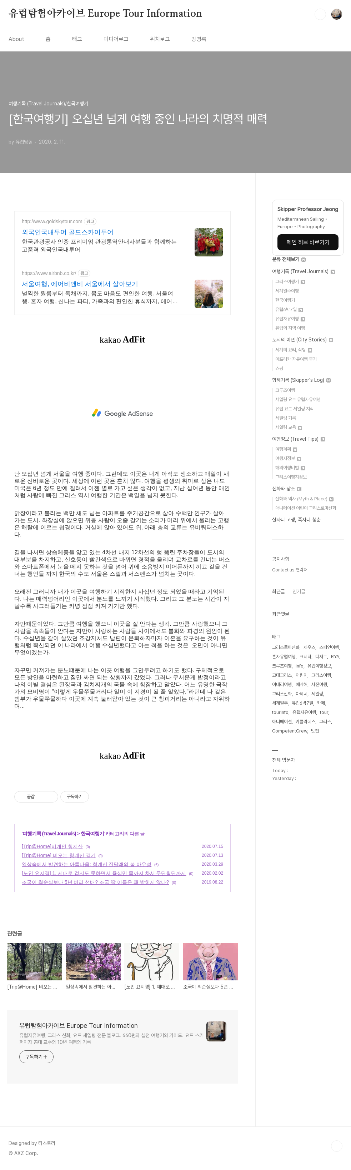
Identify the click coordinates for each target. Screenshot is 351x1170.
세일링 (317, 693)
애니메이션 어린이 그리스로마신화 (305, 508)
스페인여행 (329, 647)
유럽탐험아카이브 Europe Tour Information (105, 14)
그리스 (325, 721)
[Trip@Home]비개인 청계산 (52, 846)
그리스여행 (321, 675)
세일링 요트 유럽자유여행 (298, 399)
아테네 (301, 693)
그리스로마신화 (286, 647)
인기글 (298, 591)
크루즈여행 (285, 390)
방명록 (198, 39)
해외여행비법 (290, 467)
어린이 (301, 675)
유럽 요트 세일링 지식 (294, 408)
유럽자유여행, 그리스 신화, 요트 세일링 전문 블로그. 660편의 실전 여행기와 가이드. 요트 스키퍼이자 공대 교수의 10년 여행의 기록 (111, 1038)
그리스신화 (282, 693)
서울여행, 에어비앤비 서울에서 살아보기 (80, 284)
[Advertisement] (122, 413)
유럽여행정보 (319, 666)
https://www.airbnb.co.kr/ (49, 273)
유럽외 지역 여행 (290, 328)
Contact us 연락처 (289, 569)
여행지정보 (288, 458)
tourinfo (280, 712)
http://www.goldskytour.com (52, 221)
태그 (77, 39)
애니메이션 (282, 721)
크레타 (305, 656)
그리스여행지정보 (291, 477)
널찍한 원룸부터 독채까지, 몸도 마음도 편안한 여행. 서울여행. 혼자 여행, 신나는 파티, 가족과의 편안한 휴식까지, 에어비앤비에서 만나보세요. (100, 297)
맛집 (315, 731)
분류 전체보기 (289, 259)
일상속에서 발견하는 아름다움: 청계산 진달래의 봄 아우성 (86, 864)
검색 (320, 14)
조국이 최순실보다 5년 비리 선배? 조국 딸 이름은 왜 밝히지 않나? (95, 882)
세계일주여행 (287, 291)
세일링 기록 (285, 418)
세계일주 (280, 703)
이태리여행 (282, 684)
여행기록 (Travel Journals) (49, 833)
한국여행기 (92, 833)
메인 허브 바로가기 (308, 242)
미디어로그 (116, 39)
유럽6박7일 (289, 309)
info (300, 666)
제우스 (309, 647)
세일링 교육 (288, 427)
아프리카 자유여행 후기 (296, 359)
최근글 (278, 591)
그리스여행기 (290, 281)
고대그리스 (282, 675)
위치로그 (160, 39)
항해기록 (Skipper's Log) (301, 380)
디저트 (321, 656)
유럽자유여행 (290, 318)
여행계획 (286, 449)
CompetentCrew (289, 731)
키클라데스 (305, 721)
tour (324, 712)
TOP (336, 1146)
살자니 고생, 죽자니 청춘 (296, 519)
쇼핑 (279, 368)
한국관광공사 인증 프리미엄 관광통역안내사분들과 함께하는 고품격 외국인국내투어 (99, 245)
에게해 (301, 684)
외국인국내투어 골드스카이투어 (68, 232)
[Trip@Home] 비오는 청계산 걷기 (59, 855)
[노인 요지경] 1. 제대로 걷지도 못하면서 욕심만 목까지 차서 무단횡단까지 (104, 873)
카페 (321, 703)
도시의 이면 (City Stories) (302, 339)
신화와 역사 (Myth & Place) (304, 498)
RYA (335, 656)
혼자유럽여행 (284, 656)
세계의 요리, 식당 (293, 349)
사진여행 (319, 684)
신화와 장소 (286, 488)
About (16, 39)
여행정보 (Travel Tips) (298, 439)
